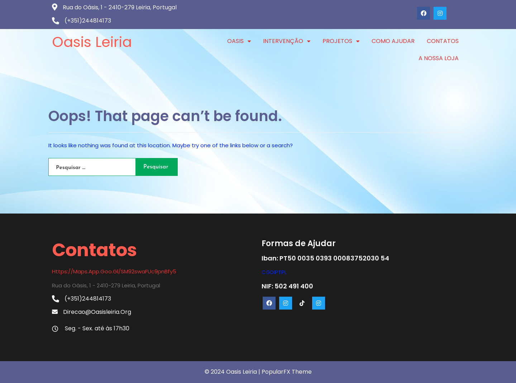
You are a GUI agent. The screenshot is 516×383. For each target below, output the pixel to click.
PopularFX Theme (287, 372)
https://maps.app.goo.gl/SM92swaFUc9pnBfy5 (114, 271)
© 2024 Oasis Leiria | (233, 372)
